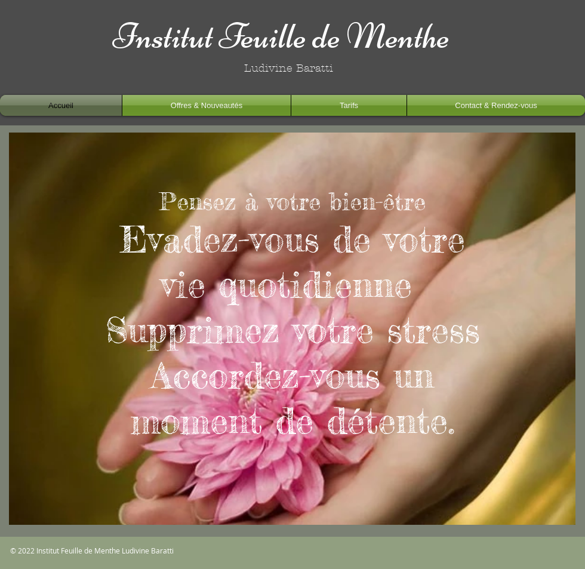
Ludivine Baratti (147, 550)
